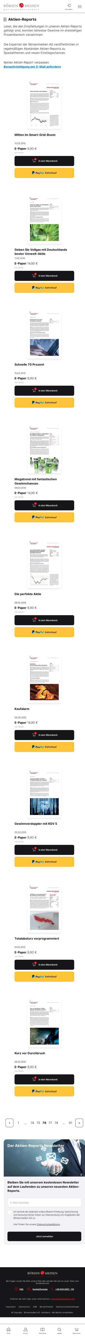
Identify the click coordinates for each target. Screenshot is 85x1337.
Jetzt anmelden (44, 1236)
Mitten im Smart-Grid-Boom (35, 135)
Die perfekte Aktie (28, 594)
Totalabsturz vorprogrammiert (37, 938)
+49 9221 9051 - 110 (64, 1289)
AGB (35, 1307)
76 (44, 1123)
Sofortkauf (44, 172)
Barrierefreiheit (46, 1307)
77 (50, 1123)
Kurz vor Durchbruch (30, 1053)
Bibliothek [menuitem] (42, 1330)
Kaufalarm (22, 709)
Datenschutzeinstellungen (67, 1307)
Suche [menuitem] (59, 1330)
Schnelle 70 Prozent (29, 364)
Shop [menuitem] (8, 1330)
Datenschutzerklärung (48, 1224)
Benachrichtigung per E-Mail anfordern (32, 66)
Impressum (11, 1307)
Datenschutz (24, 1307)
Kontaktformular (40, 1289)
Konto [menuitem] (25, 1330)
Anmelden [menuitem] (68, 6)
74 (32, 1123)
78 (56, 1123)
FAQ (21, 1289)
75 (38, 1123)
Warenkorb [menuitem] (76, 1330)
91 (70, 1123)
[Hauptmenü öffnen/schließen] (79, 6)
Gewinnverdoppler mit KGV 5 (36, 824)
